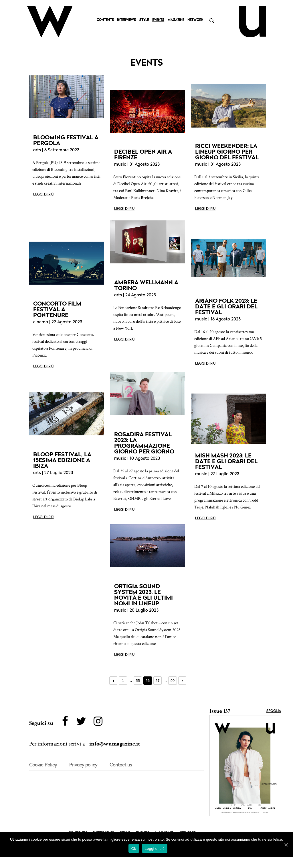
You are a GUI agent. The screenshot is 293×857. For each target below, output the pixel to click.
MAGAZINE (176, 20)
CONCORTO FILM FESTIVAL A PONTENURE (57, 309)
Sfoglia (273, 711)
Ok (133, 848)
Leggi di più (43, 194)
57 (157, 680)
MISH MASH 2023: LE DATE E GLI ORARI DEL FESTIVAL (226, 461)
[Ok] (286, 845)
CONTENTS (105, 20)
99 (173, 680)
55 (138, 680)
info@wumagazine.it (114, 744)
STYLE (144, 20)
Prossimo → (182, 680)
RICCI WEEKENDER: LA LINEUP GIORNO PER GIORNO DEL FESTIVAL (227, 151)
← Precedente (113, 680)
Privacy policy (83, 765)
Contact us (121, 765)
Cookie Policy (43, 765)
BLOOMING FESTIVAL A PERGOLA (65, 140)
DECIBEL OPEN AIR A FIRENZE (143, 154)
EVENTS (158, 20)
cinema (40, 322)
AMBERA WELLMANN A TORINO (146, 285)
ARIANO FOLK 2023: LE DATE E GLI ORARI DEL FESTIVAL (226, 306)
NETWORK (195, 20)
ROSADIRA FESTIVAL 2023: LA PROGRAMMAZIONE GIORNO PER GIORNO (144, 443)
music (120, 165)
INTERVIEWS (126, 20)
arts (37, 150)
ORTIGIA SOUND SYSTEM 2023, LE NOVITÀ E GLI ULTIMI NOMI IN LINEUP (143, 595)
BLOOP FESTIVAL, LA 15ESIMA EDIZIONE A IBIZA (62, 460)
